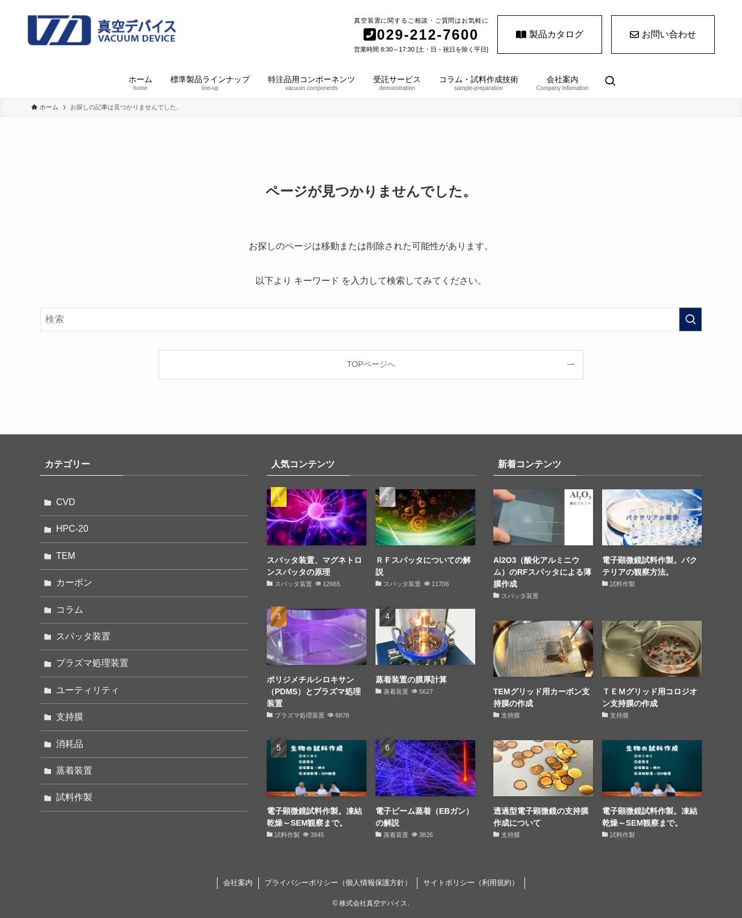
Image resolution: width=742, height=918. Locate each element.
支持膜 (69, 716)
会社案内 (238, 882)
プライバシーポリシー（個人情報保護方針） (338, 882)
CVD (65, 502)
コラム (69, 609)
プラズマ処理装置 (92, 663)
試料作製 (74, 797)
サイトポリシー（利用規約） (471, 882)
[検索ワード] (371, 319)
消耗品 (69, 744)
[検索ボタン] (610, 82)
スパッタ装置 (83, 636)
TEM (65, 556)
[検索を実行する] (690, 319)
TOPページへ (371, 364)
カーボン (74, 582)
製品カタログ (549, 34)
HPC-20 (72, 528)
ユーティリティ (88, 690)
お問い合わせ (663, 34)
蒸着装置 (74, 770)
